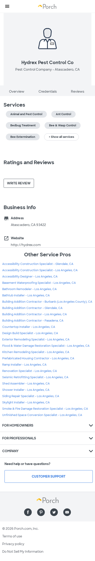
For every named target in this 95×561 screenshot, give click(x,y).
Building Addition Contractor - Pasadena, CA (32, 320)
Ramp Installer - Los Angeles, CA (24, 365)
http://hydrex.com (26, 245)
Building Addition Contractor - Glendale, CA (32, 308)
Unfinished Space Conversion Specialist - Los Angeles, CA (42, 415)
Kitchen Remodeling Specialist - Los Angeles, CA (35, 352)
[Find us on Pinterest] (41, 512)
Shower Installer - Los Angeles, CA (26, 390)
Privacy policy (13, 544)
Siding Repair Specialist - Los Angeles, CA (30, 396)
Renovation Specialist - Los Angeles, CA (29, 371)
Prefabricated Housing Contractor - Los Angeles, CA (38, 358)
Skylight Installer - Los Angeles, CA (26, 402)
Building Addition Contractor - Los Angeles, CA (34, 314)
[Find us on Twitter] (54, 512)
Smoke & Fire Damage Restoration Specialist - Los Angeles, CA (45, 409)
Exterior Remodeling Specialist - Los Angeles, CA (36, 339)
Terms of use (12, 536)
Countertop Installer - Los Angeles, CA (28, 327)
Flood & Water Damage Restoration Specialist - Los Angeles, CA (46, 346)
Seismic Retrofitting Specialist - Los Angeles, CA (35, 377)
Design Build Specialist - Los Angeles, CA (30, 333)
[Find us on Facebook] (28, 512)
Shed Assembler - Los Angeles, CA (26, 383)
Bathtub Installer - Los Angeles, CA (26, 295)
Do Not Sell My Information (22, 552)
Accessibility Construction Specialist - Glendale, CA (37, 264)
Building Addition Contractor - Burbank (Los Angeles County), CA (47, 302)
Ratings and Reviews (29, 162)
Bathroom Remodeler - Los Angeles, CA (29, 289)
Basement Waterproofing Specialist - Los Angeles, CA (39, 283)
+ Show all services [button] (61, 137)
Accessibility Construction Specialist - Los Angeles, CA (40, 270)
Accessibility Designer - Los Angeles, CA (30, 276)
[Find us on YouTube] (67, 512)
